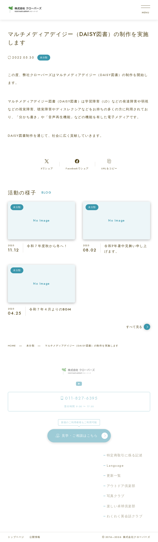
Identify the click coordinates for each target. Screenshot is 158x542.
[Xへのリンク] (47, 164)
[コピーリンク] (109, 164)
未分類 (30, 345)
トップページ (16, 537)
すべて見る (138, 327)
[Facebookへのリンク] (77, 164)
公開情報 (34, 537)
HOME (12, 345)
